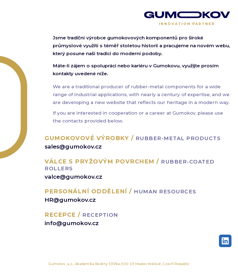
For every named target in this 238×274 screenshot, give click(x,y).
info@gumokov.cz (72, 223)
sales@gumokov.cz (73, 146)
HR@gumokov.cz (70, 199)
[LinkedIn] (225, 241)
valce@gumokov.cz (73, 176)
